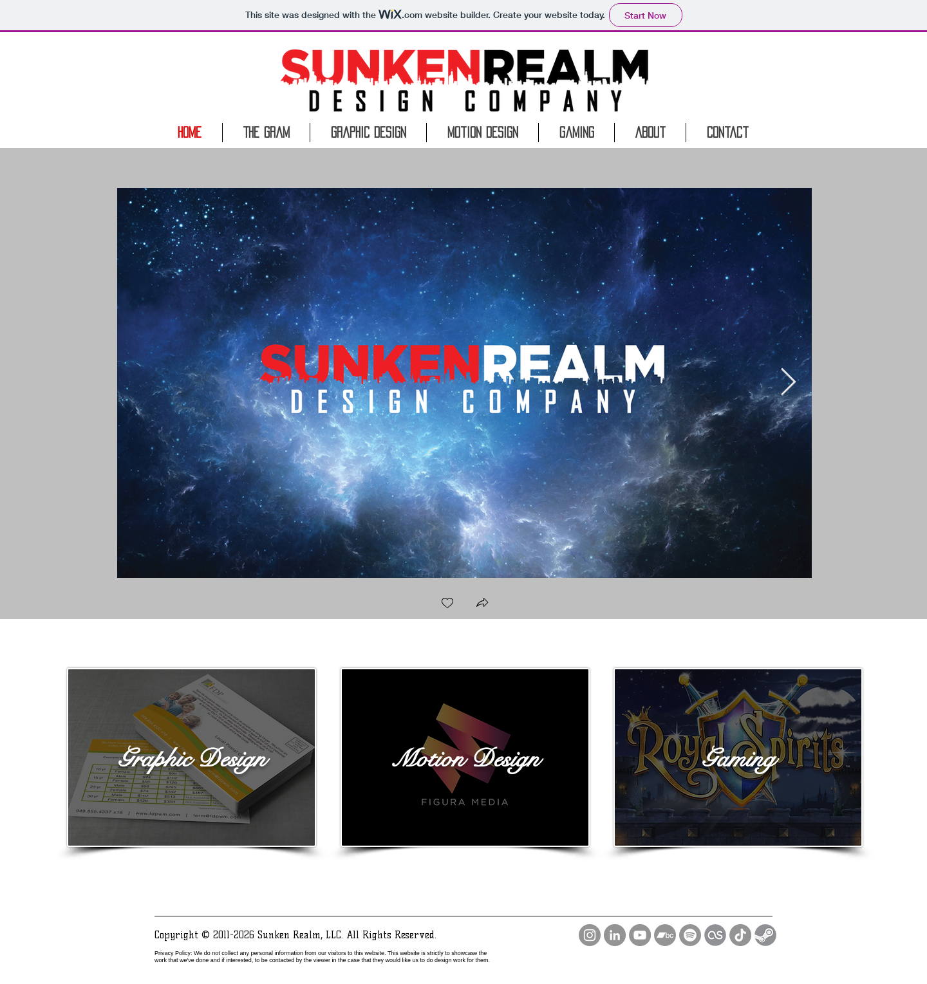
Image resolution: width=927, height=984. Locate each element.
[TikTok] (740, 935)
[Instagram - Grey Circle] (590, 935)
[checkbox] (447, 604)
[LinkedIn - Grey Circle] (615, 935)
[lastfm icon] (715, 935)
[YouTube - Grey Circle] (640, 935)
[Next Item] (788, 383)
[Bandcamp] (665, 935)
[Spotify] (690, 935)
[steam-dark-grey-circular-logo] (765, 935)
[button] (482, 604)
